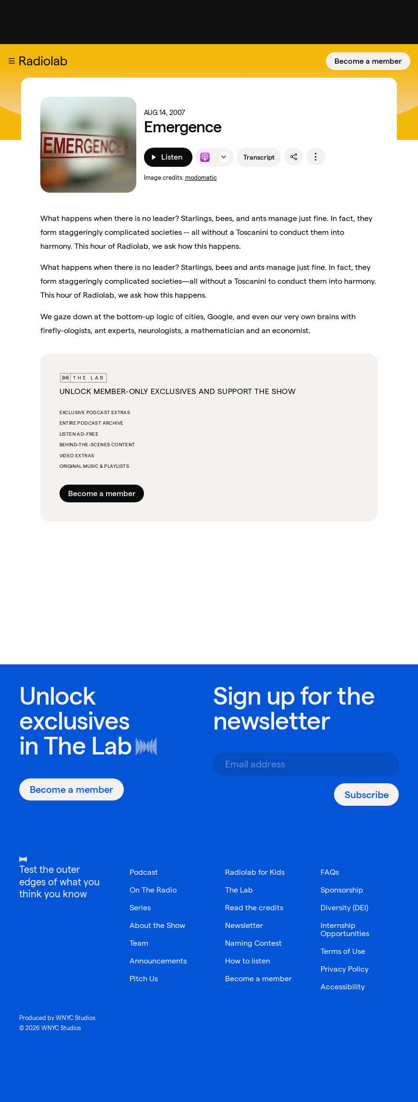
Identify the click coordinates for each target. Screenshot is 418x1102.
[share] (293, 157)
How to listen (247, 961)
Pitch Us (144, 978)
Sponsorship (342, 890)
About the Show (157, 925)
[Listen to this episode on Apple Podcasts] (205, 157)
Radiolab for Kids (255, 872)
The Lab (87, 745)
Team (139, 943)
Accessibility (343, 987)
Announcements (158, 961)
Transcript (259, 157)
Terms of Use (343, 951)
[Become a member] (368, 61)
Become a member (368, 61)
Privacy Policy (345, 969)
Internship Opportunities (345, 929)
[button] (11, 61)
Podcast (144, 872)
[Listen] (168, 157)
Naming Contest (253, 943)
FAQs (330, 872)
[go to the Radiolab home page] (45, 61)
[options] (315, 157)
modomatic (201, 177)
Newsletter (244, 925)
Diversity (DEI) (344, 908)
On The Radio (153, 890)
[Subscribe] (366, 794)
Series (140, 908)
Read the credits (254, 908)
